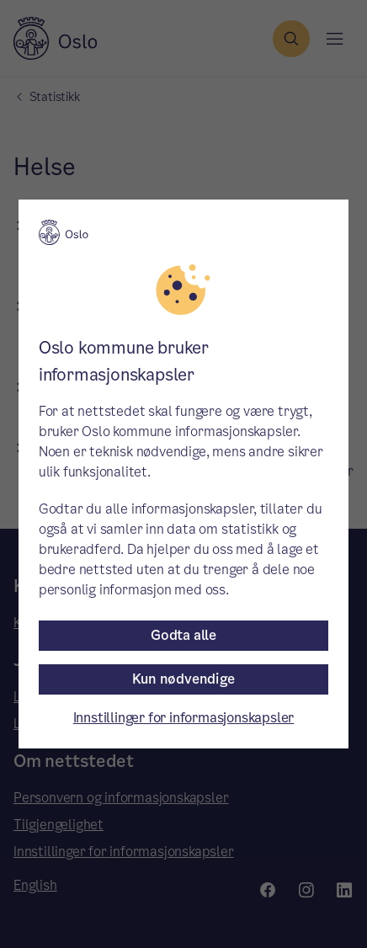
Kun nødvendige (183, 679)
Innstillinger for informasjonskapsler (184, 717)
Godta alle (183, 635)
